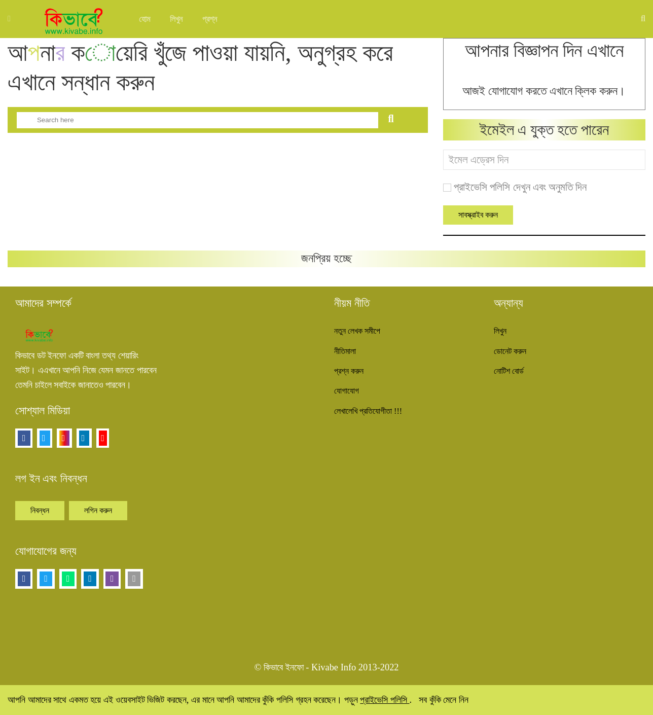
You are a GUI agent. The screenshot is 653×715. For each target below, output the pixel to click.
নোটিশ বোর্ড (509, 371)
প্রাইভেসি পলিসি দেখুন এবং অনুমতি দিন (520, 187)
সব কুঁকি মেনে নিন (443, 700)
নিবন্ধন (39, 510)
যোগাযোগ (346, 390)
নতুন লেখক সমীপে (357, 331)
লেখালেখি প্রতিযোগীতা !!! (368, 411)
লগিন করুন (98, 510)
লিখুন (176, 19)
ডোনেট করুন (510, 351)
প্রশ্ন (209, 19)
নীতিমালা (345, 351)
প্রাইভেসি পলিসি (384, 700)
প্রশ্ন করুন (349, 371)
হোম (144, 19)
